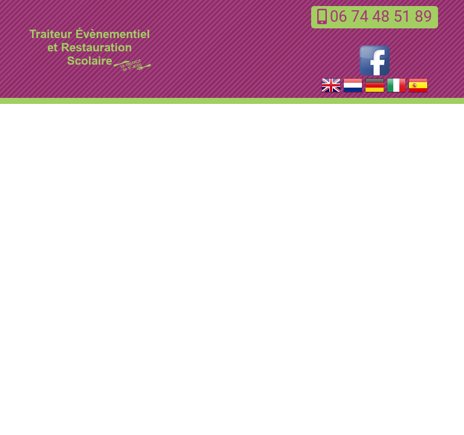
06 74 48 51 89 (374, 16)
